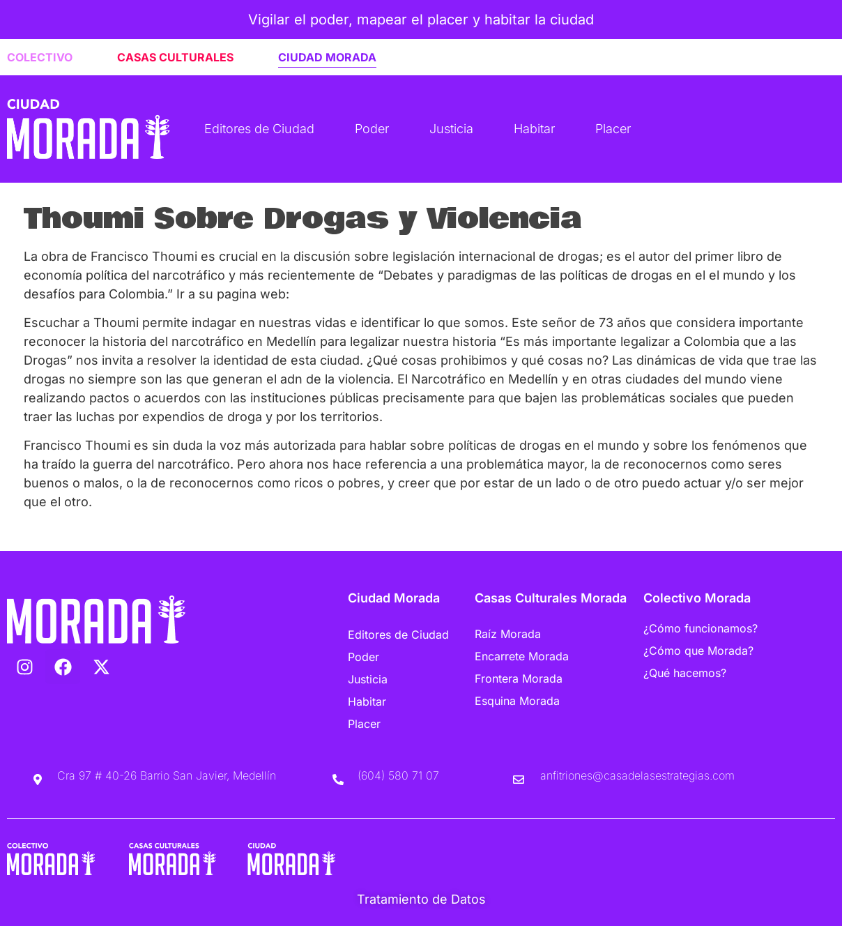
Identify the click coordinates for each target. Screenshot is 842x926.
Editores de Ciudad (259, 128)
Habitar (534, 128)
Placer (613, 128)
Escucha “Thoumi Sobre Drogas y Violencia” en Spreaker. (196, 531)
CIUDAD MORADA (327, 57)
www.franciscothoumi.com (373, 294)
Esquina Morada (517, 701)
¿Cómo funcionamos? (700, 628)
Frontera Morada (518, 678)
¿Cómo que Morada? (698, 651)
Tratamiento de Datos (421, 899)
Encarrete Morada (522, 656)
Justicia (451, 128)
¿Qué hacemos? (684, 673)
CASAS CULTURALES (175, 57)
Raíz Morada (508, 634)
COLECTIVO (39, 57)
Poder (372, 128)
